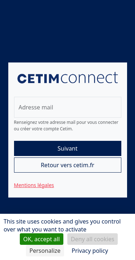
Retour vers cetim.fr (67, 165)
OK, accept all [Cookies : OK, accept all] (41, 239)
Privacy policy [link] (90, 251)
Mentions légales (34, 185)
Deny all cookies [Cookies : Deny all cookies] (92, 239)
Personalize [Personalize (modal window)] (45, 251)
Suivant (68, 148)
